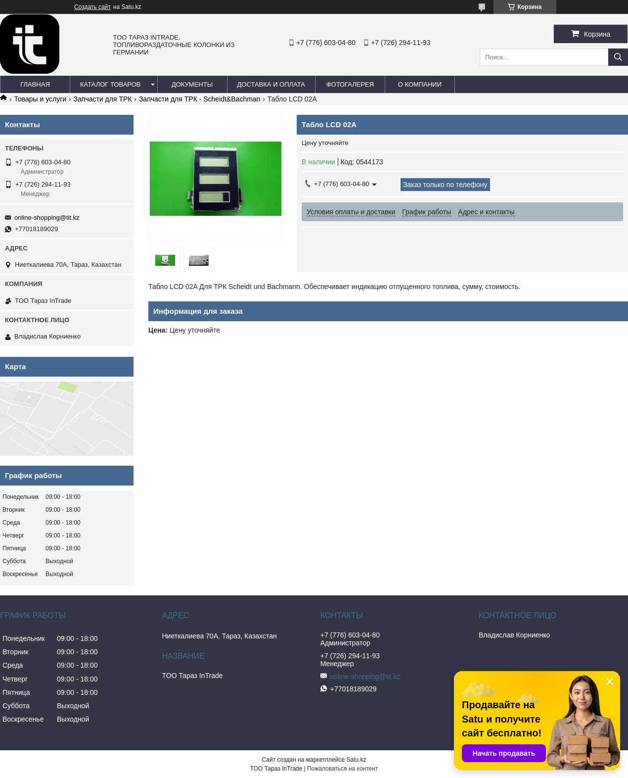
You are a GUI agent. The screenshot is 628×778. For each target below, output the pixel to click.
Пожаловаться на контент (342, 768)
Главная (35, 84)
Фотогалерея (350, 84)
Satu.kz (356, 759)
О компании (420, 84)
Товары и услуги (40, 99)
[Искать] (618, 57)
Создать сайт (92, 6)
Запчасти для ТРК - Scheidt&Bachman (200, 99)
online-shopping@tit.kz (47, 217)
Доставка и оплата (271, 84)
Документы (192, 84)
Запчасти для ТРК (103, 99)
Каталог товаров (110, 84)
